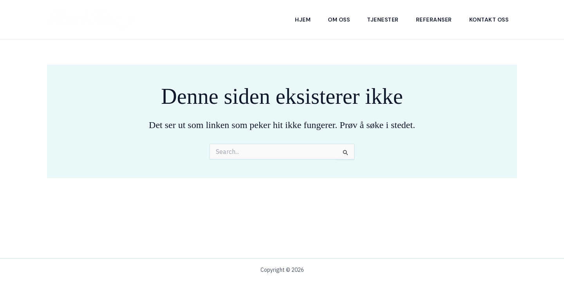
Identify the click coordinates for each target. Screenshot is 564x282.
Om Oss (339, 19)
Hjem (303, 19)
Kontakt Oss (489, 19)
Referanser (434, 19)
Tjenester (383, 19)
